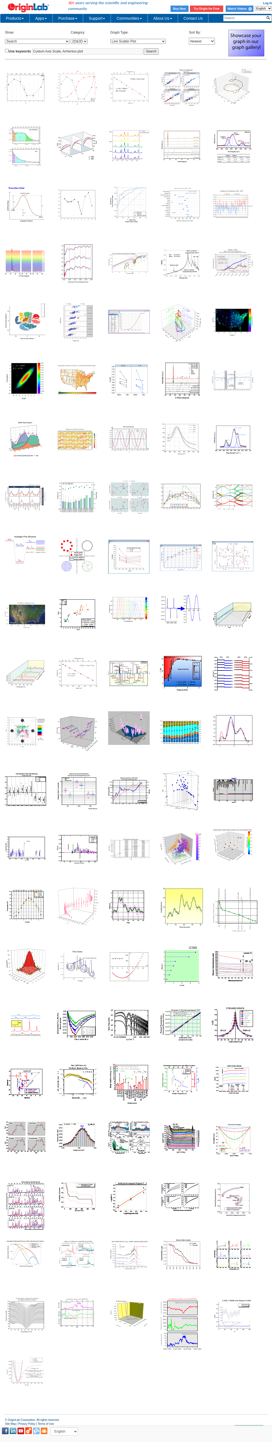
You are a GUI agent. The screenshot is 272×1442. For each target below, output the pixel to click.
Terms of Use (46, 1423)
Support (97, 18)
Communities (129, 18)
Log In (267, 3)
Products (15, 18)
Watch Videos (239, 8)
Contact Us (193, 18)
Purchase (67, 18)
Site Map (10, 1423)
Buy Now (179, 8)
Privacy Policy (26, 1423)
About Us (162, 18)
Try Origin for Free (207, 8)
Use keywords (20, 51)
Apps (41, 18)
